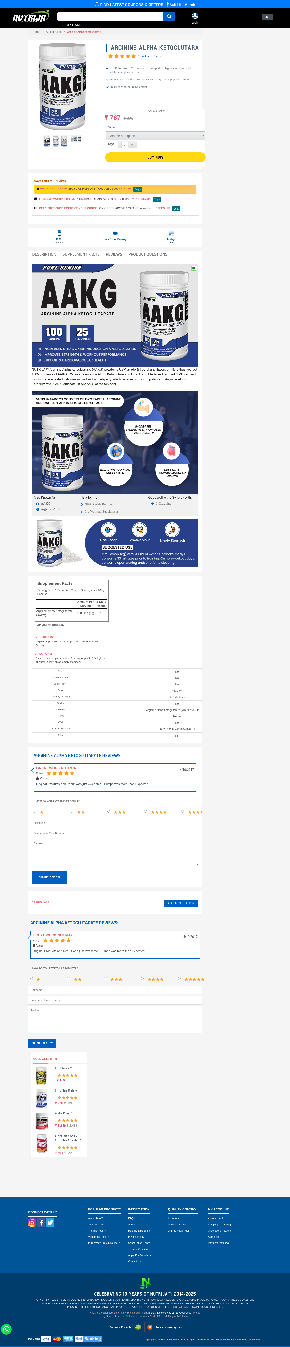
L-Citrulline (163, 503)
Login (194, 22)
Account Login (216, 1218)
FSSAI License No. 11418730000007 (170, 1312)
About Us (133, 1224)
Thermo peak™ (97, 1230)
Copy (138, 189)
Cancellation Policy (139, 1243)
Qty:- (111, 144)
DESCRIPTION (44, 254)
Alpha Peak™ (63, 1113)
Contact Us (134, 1261)
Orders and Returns (219, 1230)
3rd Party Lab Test (178, 1230)
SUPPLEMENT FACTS (81, 254)
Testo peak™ (95, 1224)
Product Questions (147, 254)
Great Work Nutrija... (57, 768)
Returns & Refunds (139, 1230)
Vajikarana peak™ (98, 1236)
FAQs (131, 1218)
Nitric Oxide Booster (98, 504)
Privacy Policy (136, 1236)
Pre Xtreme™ (63, 1068)
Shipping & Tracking (219, 1224)
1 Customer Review (149, 56)
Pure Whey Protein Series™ (104, 1243)
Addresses (214, 1236)
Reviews (114, 254)
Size (111, 127)
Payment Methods (218, 1243)
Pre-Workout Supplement (101, 511)
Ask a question (156, 110)
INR (266, 17)
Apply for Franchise (139, 1255)
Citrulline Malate (66, 1090)
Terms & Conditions (139, 1249)
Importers (173, 1218)
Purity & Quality (177, 1224)
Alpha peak (94, 1218)
